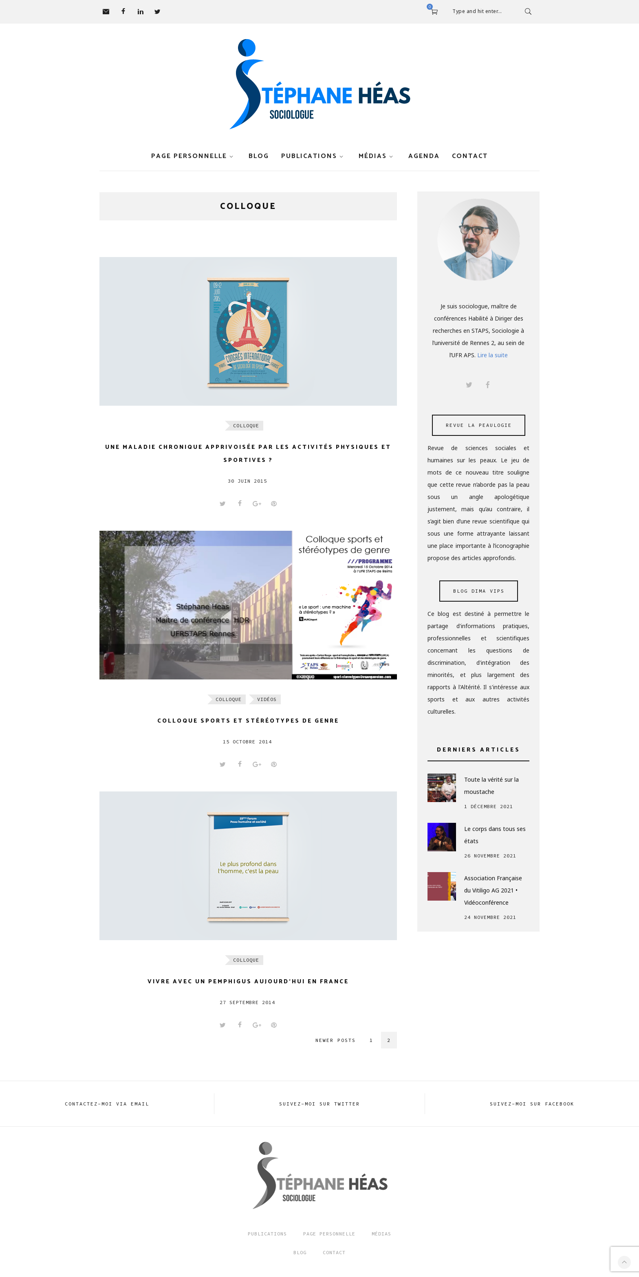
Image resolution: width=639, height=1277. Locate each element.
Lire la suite (492, 355)
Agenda (424, 156)
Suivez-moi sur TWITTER (319, 1104)
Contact (470, 156)
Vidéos (267, 699)
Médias (373, 156)
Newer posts (335, 1040)
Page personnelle (189, 156)
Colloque (246, 425)
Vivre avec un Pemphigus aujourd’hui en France (248, 982)
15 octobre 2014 (247, 742)
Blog (259, 156)
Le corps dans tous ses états (495, 835)
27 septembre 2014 (247, 1002)
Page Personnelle (329, 1234)
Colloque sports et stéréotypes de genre (248, 721)
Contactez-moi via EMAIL (107, 1104)
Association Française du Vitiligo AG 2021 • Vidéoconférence (493, 890)
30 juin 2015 (247, 481)
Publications (309, 156)
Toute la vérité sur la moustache (491, 786)
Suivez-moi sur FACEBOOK (532, 1104)
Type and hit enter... (477, 11)
